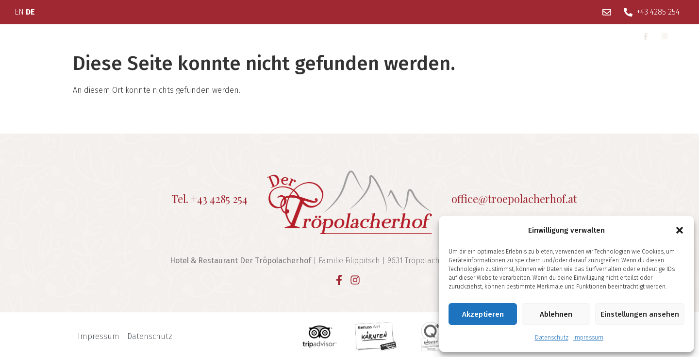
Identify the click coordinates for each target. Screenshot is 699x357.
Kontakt (436, 36)
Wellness (180, 36)
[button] (679, 230)
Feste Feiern (295, 36)
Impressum (588, 337)
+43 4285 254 (219, 198)
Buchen (537, 36)
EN (19, 12)
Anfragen (487, 36)
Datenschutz (551, 337)
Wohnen (124, 36)
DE (30, 12)
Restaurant (234, 36)
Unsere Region (369, 36)
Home (20, 36)
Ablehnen (556, 314)
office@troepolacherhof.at (514, 198)
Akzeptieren (483, 314)
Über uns (66, 36)
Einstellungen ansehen (639, 314)
